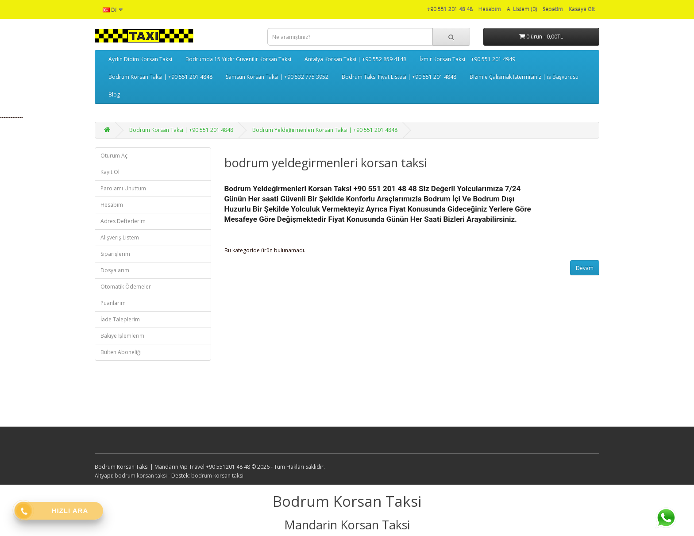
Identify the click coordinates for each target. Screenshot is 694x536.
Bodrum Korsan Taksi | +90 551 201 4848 (160, 77)
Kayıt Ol (110, 172)
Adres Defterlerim (123, 221)
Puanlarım (113, 303)
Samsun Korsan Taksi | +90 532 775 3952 (277, 77)
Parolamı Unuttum (123, 188)
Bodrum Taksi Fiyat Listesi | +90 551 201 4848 (399, 77)
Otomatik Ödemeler (125, 286)
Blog (114, 94)
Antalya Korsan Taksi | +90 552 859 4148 (355, 59)
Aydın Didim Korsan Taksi (140, 59)
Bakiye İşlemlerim (122, 335)
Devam (585, 268)
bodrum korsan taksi (141, 475)
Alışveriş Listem (119, 237)
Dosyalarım (114, 270)
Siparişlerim (115, 254)
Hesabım (111, 204)
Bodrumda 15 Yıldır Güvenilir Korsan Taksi (238, 59)
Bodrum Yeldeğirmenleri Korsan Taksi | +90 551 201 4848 (324, 130)
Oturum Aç (113, 155)
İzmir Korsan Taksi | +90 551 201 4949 (467, 59)
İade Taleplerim (120, 319)
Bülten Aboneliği (121, 352)
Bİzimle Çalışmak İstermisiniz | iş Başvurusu (524, 77)
